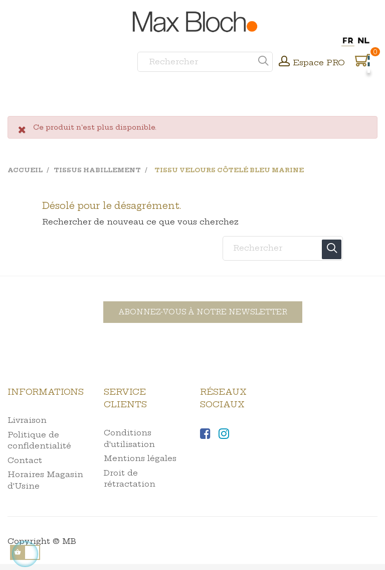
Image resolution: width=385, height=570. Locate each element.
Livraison (27, 420)
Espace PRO (319, 62)
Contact (25, 460)
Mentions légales (140, 458)
